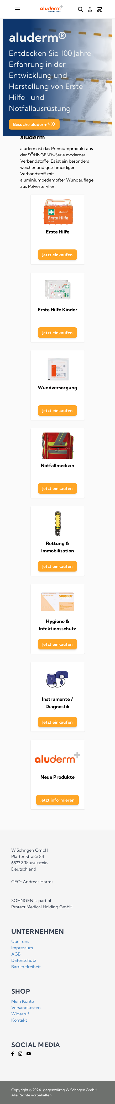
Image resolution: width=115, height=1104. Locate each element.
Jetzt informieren (57, 800)
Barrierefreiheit (26, 966)
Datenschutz (23, 960)
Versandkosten (26, 1007)
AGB (15, 954)
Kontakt (19, 1020)
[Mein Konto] (90, 9)
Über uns (20, 941)
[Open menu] (17, 9)
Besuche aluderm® (31, 124)
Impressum (22, 947)
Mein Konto (22, 1001)
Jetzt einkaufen (57, 254)
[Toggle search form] (80, 9)
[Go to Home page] (51, 8)
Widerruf (20, 1013)
